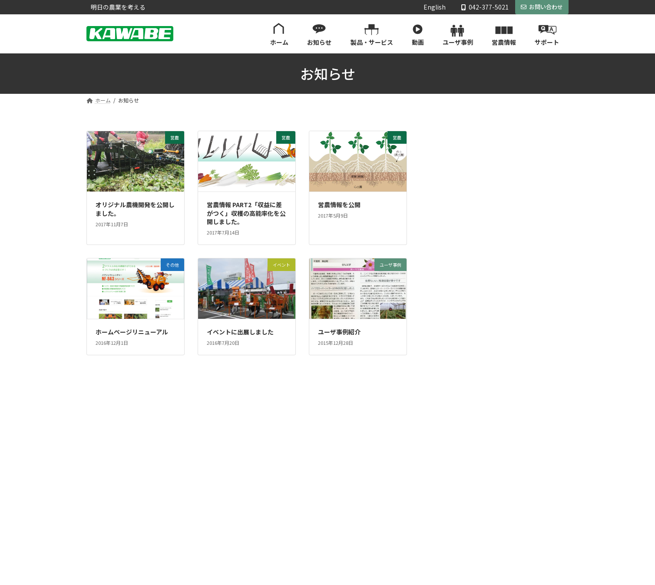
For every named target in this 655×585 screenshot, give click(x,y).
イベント (453, 229)
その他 (450, 282)
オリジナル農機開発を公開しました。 (135, 209)
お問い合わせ (542, 7)
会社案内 (432, 517)
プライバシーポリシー (448, 547)
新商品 (450, 212)
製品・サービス (275, 487)
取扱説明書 (440, 487)
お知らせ (267, 472)
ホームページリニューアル (132, 331)
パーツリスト (442, 502)
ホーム (264, 456)
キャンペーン (459, 247)
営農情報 (267, 532)
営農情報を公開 (339, 204)
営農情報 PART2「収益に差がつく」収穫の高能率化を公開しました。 (246, 213)
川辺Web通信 (459, 159)
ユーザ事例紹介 (339, 331)
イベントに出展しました (240, 331)
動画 (262, 502)
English (434, 7)
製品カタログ (442, 472)
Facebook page (502, 345)
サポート (432, 456)
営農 (447, 194)
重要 (447, 265)
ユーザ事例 (456, 176)
